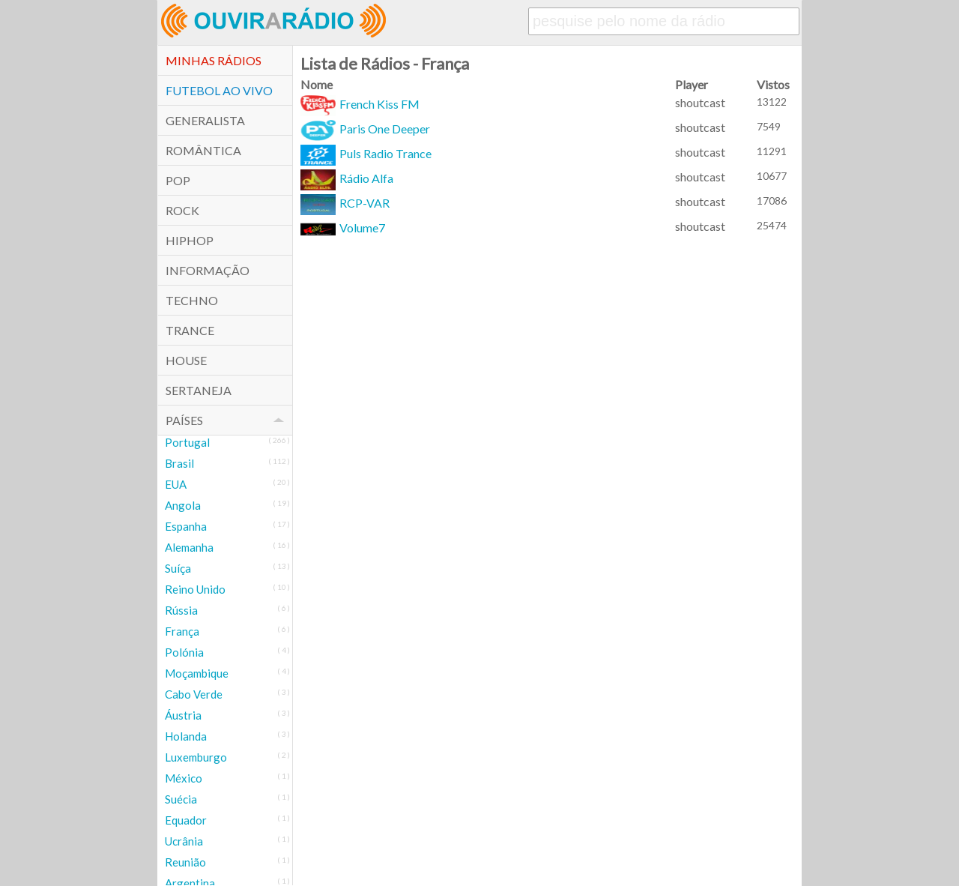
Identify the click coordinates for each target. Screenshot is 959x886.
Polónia (184, 652)
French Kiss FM (360, 104)
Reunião (185, 862)
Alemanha (189, 547)
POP (178, 180)
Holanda (186, 736)
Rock (182, 210)
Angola (183, 505)
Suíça (178, 568)
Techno (192, 300)
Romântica (203, 150)
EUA (176, 484)
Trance (190, 330)
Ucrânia (184, 841)
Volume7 (342, 227)
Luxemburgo (196, 757)
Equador (186, 820)
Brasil (179, 463)
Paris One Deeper (365, 128)
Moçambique (197, 673)
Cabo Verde (194, 694)
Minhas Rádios (213, 60)
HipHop (190, 240)
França (182, 631)
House (186, 360)
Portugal (187, 442)
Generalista (205, 120)
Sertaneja (199, 390)
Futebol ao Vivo (219, 90)
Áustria (183, 715)
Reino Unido (195, 589)
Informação (207, 270)
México (183, 778)
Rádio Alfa (346, 178)
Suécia (181, 799)
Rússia (181, 610)
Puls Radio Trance (366, 153)
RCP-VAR (345, 203)
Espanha (186, 526)
